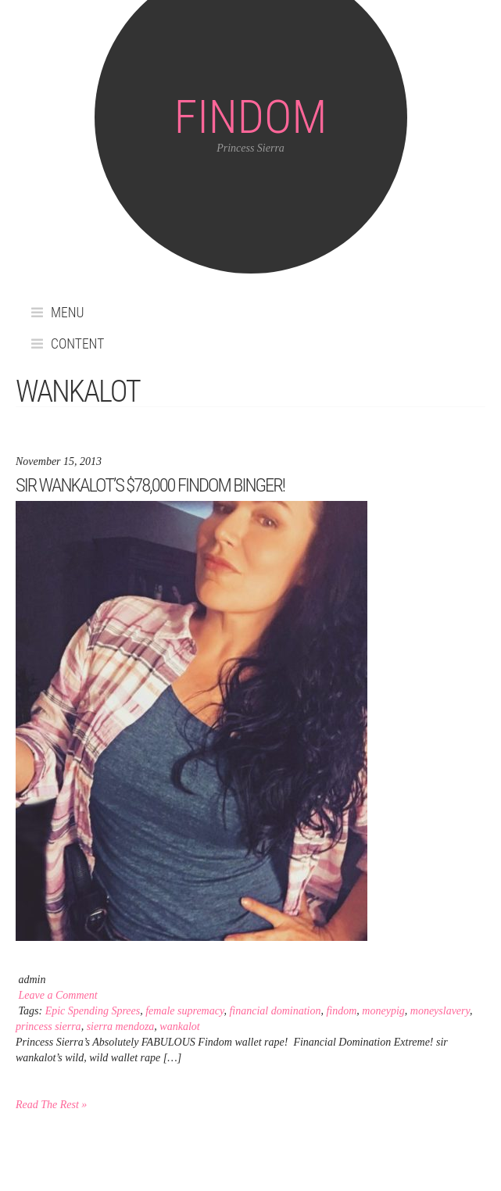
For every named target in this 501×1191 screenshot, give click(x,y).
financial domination (274, 1011)
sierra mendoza (121, 1026)
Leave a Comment (58, 995)
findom (341, 1011)
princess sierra (48, 1026)
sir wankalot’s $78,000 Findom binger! (150, 485)
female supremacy (184, 1011)
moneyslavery (440, 1011)
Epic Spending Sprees (93, 1011)
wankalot (179, 1026)
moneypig (383, 1011)
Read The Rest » (51, 1105)
